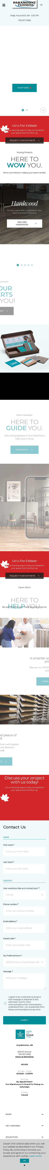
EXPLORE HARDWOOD (26, 223)
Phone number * (10, 904)
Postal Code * (9, 938)
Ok (24, 1160)
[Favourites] (41, 5)
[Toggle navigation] (3, 5)
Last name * (8, 862)
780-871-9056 (24, 20)
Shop (24, 1114)
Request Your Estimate (24, 159)
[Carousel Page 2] (26, 110)
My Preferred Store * (12, 956)
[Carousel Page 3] (25, 265)
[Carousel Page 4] (28, 265)
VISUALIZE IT (24, 449)
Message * (8, 971)
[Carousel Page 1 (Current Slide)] (23, 110)
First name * (8, 845)
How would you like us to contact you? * (21, 888)
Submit (24, 1020)
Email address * (10, 921)
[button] (24, 895)
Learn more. (35, 1156)
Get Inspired (24, 1126)
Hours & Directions (24, 1057)
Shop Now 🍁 (24, 88)
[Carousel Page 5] (32, 265)
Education (24, 1137)
